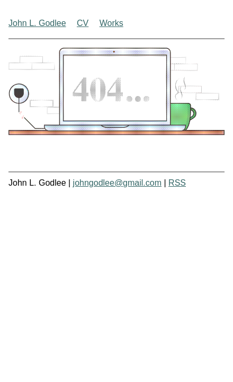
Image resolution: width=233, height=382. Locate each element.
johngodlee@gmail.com (117, 182)
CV (82, 23)
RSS (177, 182)
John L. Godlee (37, 23)
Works (111, 23)
